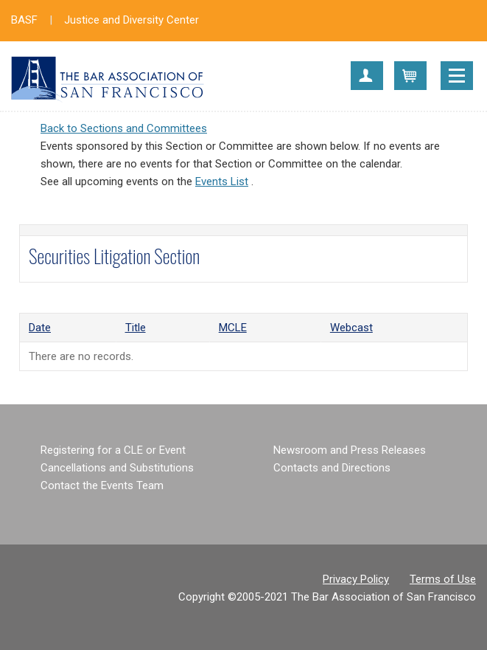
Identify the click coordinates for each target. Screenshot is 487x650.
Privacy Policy (356, 579)
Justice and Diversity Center (131, 20)
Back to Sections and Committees (124, 128)
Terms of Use (443, 579)
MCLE (233, 327)
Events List (221, 181)
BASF (24, 20)
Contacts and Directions (331, 467)
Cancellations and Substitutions (117, 467)
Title (135, 327)
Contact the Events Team (102, 485)
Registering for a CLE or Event (113, 450)
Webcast (351, 327)
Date (40, 327)
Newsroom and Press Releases (349, 450)
